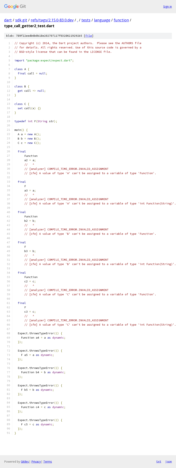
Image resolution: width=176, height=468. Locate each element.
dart (8, 20)
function (121, 20)
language (102, 20)
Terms (47, 461)
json (168, 461)
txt (158, 461)
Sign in (167, 6)
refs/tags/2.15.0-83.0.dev (52, 20)
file (88, 36)
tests (85, 20)
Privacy (36, 461)
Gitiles (25, 461)
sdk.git (21, 20)
